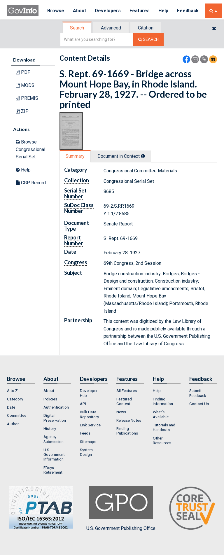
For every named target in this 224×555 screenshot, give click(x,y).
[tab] (77, 28)
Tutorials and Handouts (164, 427)
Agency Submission (53, 439)
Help (163, 10)
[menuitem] (21, 390)
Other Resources (162, 440)
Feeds (85, 433)
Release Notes (128, 420)
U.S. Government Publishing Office (120, 508)
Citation (145, 28)
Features (140, 10)
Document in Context (121, 156)
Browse (55, 10)
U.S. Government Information (54, 454)
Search (77, 28)
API (83, 403)
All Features (126, 390)
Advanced (111, 28)
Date (11, 407)
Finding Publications (127, 430)
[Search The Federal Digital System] (148, 39)
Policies (50, 399)
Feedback (188, 10)
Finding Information (163, 401)
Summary (75, 156)
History (49, 428)
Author (13, 423)
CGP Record (31, 182)
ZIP (22, 111)
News (121, 411)
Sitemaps (88, 441)
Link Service (90, 425)
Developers (108, 10)
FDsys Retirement (52, 470)
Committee (16, 415)
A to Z (12, 390)
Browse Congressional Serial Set (30, 149)
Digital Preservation (54, 417)
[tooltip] (143, 156)
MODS (25, 85)
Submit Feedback (197, 393)
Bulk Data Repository (89, 414)
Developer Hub (89, 393)
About (79, 10)
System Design (86, 452)
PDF (23, 72)
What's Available (161, 414)
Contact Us (199, 403)
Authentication (56, 407)
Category (15, 399)
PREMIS (27, 98)
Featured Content (124, 401)
